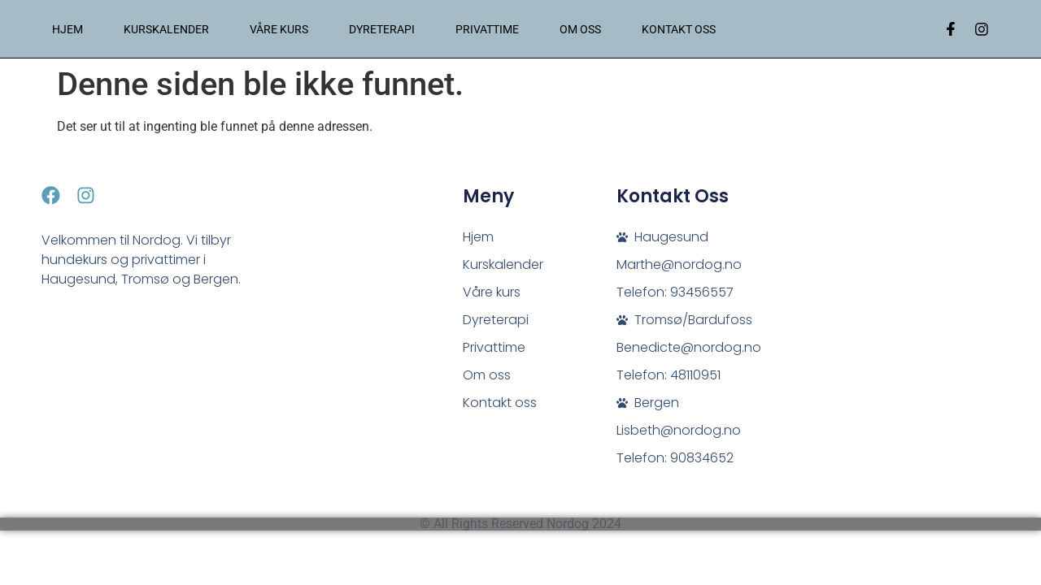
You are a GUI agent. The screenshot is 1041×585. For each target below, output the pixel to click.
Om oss (580, 29)
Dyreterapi (382, 29)
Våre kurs (279, 29)
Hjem (67, 29)
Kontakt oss (679, 29)
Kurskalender (166, 29)
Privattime (487, 29)
